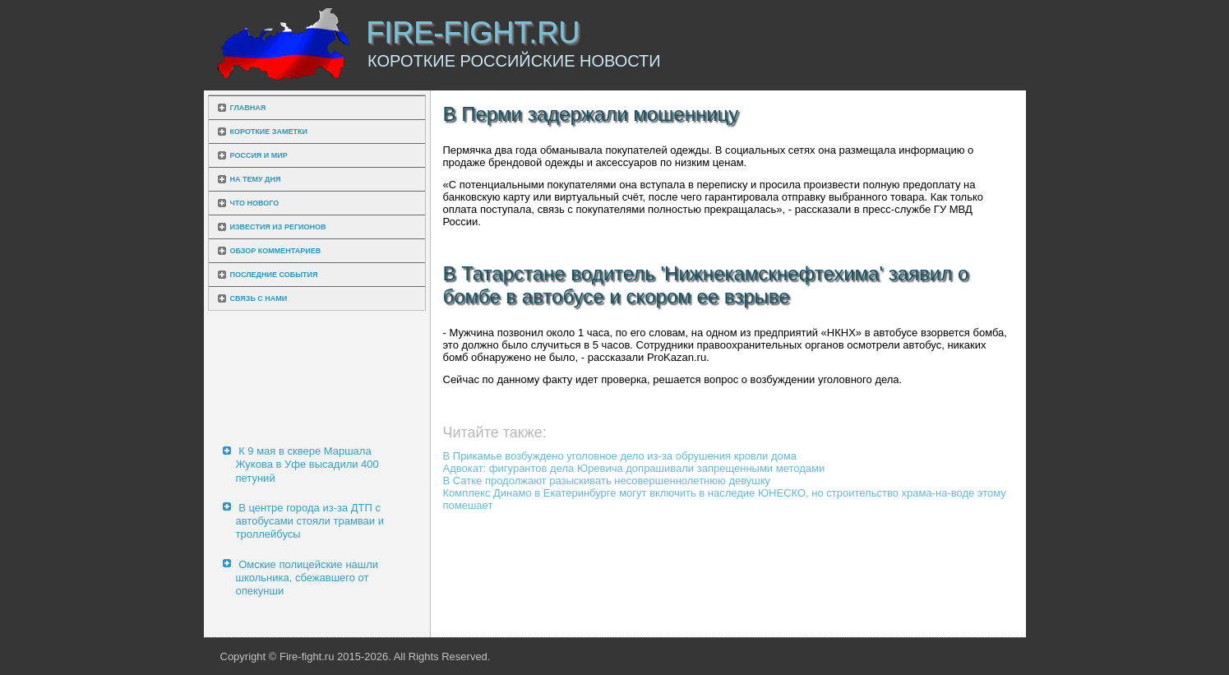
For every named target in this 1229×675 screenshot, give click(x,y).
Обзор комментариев (275, 251)
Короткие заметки (268, 131)
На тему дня (255, 179)
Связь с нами (259, 298)
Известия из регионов (278, 227)
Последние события (274, 274)
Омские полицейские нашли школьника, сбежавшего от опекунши (307, 578)
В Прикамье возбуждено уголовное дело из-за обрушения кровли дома (620, 456)
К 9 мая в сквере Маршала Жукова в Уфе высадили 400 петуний (307, 464)
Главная (248, 108)
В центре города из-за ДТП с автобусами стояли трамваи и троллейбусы (310, 521)
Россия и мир (259, 155)
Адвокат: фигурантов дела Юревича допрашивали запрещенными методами (634, 468)
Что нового (255, 203)
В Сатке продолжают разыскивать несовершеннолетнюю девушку (607, 480)
